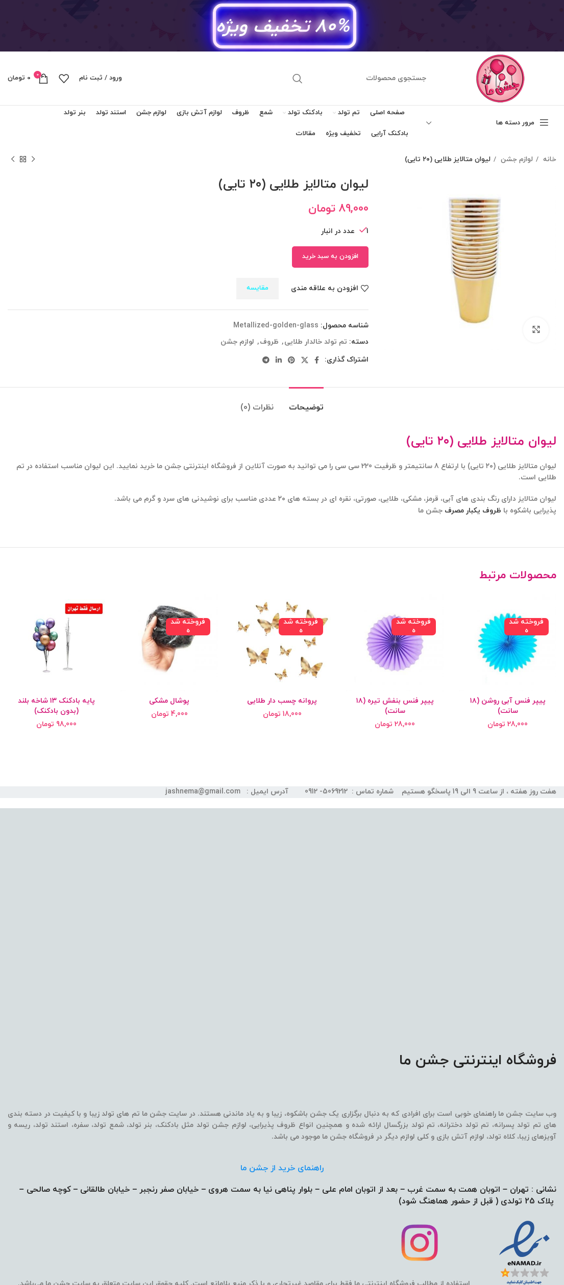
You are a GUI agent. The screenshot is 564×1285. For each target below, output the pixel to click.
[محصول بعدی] (13, 160)
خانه (548, 159)
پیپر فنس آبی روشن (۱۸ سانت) (508, 706)
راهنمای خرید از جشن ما (282, 1168)
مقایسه (257, 288)
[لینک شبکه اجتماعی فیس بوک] (316, 360)
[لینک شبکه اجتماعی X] (304, 360)
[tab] (306, 402)
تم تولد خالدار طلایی (315, 342)
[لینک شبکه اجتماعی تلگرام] (266, 360)
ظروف (269, 342)
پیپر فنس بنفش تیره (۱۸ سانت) (395, 706)
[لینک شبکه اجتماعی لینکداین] (279, 360)
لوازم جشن (516, 159)
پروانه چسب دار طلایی (282, 701)
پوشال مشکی (169, 701)
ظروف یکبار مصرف (473, 511)
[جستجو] (360, 78)
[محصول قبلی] (33, 160)
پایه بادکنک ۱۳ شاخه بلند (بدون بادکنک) (56, 706)
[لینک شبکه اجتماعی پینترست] (291, 360)
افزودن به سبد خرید (330, 256)
